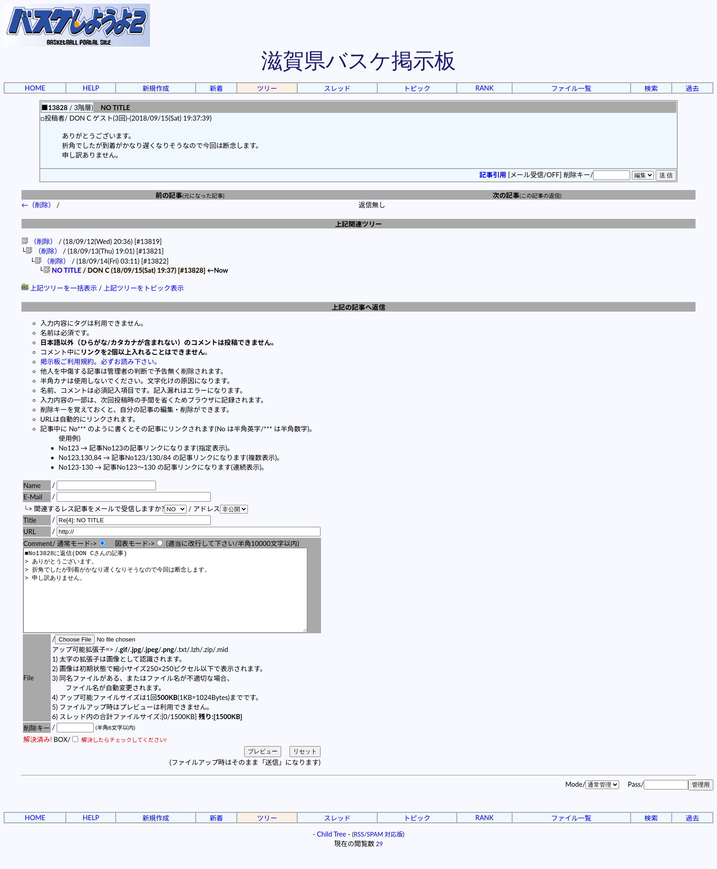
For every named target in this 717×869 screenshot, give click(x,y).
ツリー (267, 88)
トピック (417, 88)
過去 (692, 88)
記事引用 (493, 175)
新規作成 (155, 88)
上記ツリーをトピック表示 (143, 289)
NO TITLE (62, 271)
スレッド (337, 88)
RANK (484, 88)
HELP (91, 88)
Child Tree (331, 851)
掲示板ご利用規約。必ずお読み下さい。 (100, 362)
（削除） (39, 241)
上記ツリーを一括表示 (59, 289)
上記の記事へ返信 (358, 308)
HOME (35, 88)
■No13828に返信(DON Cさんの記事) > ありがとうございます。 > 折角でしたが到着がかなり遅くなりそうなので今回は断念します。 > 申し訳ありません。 (182, 599)
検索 (651, 88)
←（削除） (38, 205)
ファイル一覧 (571, 88)
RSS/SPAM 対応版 (378, 851)
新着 (216, 88)
